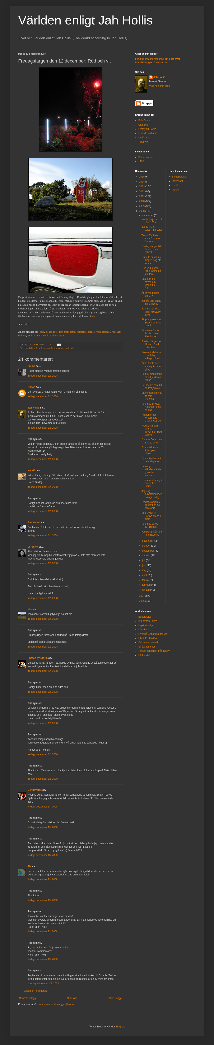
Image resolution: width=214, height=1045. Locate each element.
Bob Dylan (144, 120)
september (148, 550)
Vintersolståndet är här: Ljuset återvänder (150, 333)
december (148, 215)
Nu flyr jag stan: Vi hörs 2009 (151, 221)
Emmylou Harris (147, 129)
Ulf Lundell (144, 655)
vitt (119, 331)
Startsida (72, 998)
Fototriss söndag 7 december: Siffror (151, 483)
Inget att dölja (145, 625)
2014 (142, 181)
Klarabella (143, 629)
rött (113, 331)
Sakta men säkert (148, 642)
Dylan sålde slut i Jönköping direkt (150, 450)
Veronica (33, 546)
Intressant (177, 181)
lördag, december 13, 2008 (42, 806)
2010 (142, 201)
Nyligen (176, 189)
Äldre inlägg (115, 998)
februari (146, 584)
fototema (82, 331)
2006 (142, 600)
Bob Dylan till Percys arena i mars (151, 515)
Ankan (31, 387)
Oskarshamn (57, 335)
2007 (142, 595)
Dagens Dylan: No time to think (151, 441)
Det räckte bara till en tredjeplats (151, 387)
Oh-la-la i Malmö (147, 638)
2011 (142, 196)
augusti (146, 555)
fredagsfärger (103, 331)
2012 (142, 191)
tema (72, 331)
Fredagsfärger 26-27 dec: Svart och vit (151, 249)
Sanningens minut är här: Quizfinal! (151, 395)
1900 (141, 161)
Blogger (120, 1026)
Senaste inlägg (27, 998)
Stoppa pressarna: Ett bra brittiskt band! (151, 322)
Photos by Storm (38, 658)
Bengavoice (35, 789)
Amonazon (34, 522)
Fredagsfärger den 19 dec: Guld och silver (151, 344)
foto (55, 331)
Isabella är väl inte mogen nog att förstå (151, 260)
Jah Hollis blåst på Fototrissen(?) (151, 533)
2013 (142, 186)
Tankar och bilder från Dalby (153, 650)
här (93, 316)
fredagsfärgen (58, 348)
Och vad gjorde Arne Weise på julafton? (151, 271)
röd (20, 335)
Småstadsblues (146, 646)
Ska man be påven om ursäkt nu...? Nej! (149, 283)
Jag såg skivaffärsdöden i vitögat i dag (151, 494)
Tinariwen (143, 141)
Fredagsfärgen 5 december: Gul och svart (151, 505)
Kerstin (32, 470)
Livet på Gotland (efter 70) (152, 633)
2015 (142, 176)
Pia (29, 866)
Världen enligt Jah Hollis (85, 20)
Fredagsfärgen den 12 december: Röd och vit (151, 430)
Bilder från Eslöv (147, 621)
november (148, 540)
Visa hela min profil (159, 85)
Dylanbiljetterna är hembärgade (151, 460)
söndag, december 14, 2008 (43, 983)
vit (24, 335)
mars (145, 580)
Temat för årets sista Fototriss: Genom (151, 238)
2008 (142, 211)
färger (91, 331)
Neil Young (144, 137)
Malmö (32, 335)
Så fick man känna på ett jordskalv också (151, 377)
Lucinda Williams (147, 133)
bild (42, 331)
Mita (30, 609)
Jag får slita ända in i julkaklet (150, 302)
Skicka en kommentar (35, 990)
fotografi (64, 331)
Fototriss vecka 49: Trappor (149, 525)
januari (146, 589)
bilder (49, 331)
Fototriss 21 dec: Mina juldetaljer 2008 (151, 311)
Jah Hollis (33, 407)
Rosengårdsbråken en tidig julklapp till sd (151, 355)
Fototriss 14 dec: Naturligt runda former (151, 406)
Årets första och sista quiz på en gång (151, 366)
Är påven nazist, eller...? (150, 294)
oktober (146, 545)
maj (144, 570)
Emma (31, 366)
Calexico (143, 124)
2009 (142, 206)
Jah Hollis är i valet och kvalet (151, 229)
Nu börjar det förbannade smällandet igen (151, 417)
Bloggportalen (179, 176)
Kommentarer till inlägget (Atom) (56, 1004)
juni (144, 565)
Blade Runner (146, 157)
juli (144, 560)
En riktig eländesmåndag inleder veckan (151, 471)
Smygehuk (42, 335)
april (145, 575)
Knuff (175, 185)
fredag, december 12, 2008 (43, 375)
